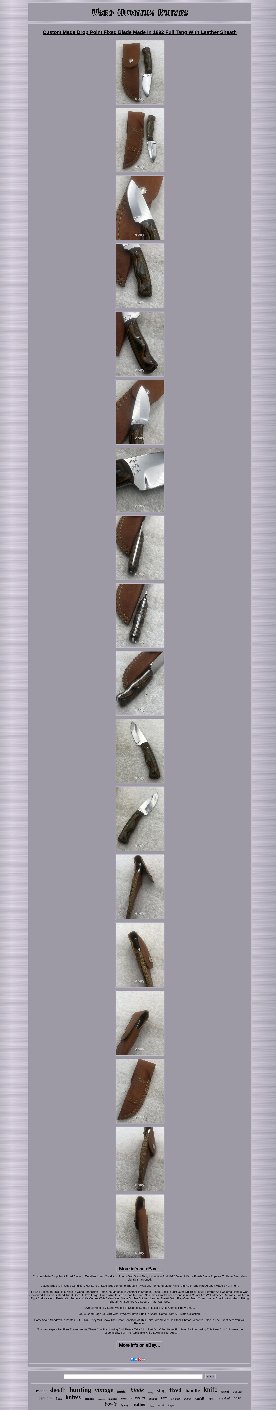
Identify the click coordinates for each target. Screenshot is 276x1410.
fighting (124, 1405)
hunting (80, 1389)
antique (153, 1398)
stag (161, 1390)
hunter (122, 1391)
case (237, 1398)
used (225, 1392)
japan (211, 1398)
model (161, 1405)
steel (124, 1398)
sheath (57, 1389)
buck (59, 1398)
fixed (175, 1390)
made (41, 1391)
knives (73, 1397)
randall (199, 1398)
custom (138, 1397)
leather (139, 1404)
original (89, 1398)
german (238, 1391)
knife (210, 1389)
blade (137, 1390)
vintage (104, 1389)
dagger (171, 1405)
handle (192, 1390)
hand (152, 1406)
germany (45, 1398)
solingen (175, 1398)
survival (224, 1398)
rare (164, 1397)
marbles (112, 1398)
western (101, 1399)
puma (187, 1398)
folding (150, 1392)
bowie (111, 1404)
